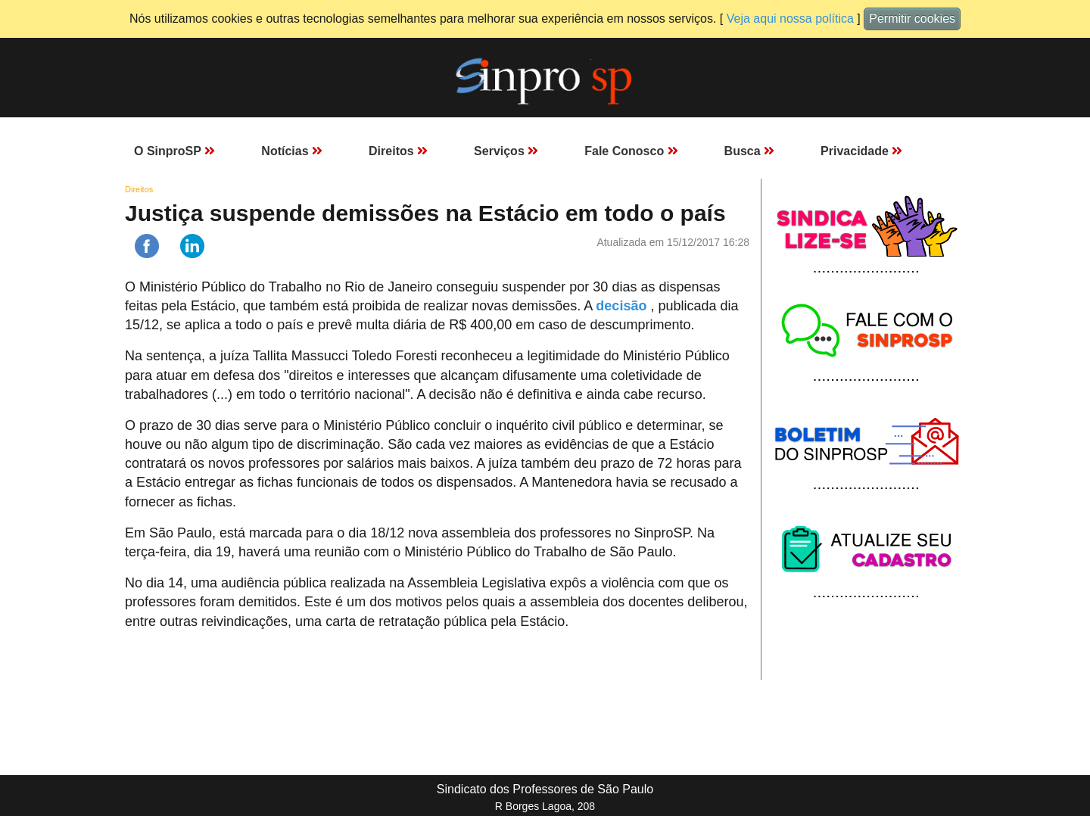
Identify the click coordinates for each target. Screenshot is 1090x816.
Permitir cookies (912, 18)
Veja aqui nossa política (790, 18)
